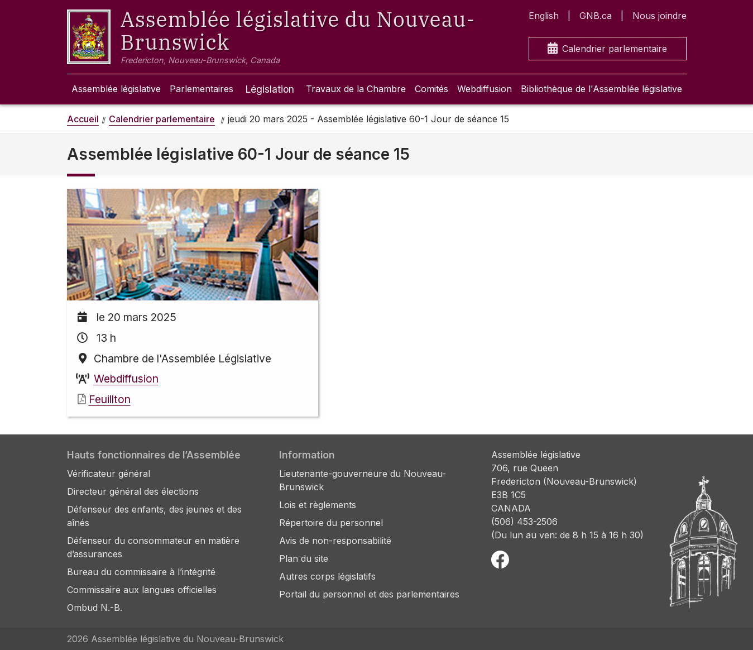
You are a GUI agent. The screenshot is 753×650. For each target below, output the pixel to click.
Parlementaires (201, 88)
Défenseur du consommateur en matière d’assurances (153, 547)
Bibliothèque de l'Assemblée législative (601, 88)
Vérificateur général (108, 473)
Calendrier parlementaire (607, 49)
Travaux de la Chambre (356, 88)
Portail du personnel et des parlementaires (369, 594)
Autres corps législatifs (327, 576)
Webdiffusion (484, 88)
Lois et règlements (317, 504)
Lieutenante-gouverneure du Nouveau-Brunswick (362, 480)
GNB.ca (595, 15)
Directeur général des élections (133, 491)
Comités (431, 88)
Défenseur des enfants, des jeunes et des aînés (154, 516)
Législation (269, 89)
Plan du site (303, 558)
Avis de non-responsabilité (335, 540)
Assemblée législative (116, 88)
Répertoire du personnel (331, 522)
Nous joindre (659, 15)
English (544, 15)
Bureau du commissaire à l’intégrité (141, 571)
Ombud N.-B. (94, 607)
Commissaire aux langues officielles (142, 589)
